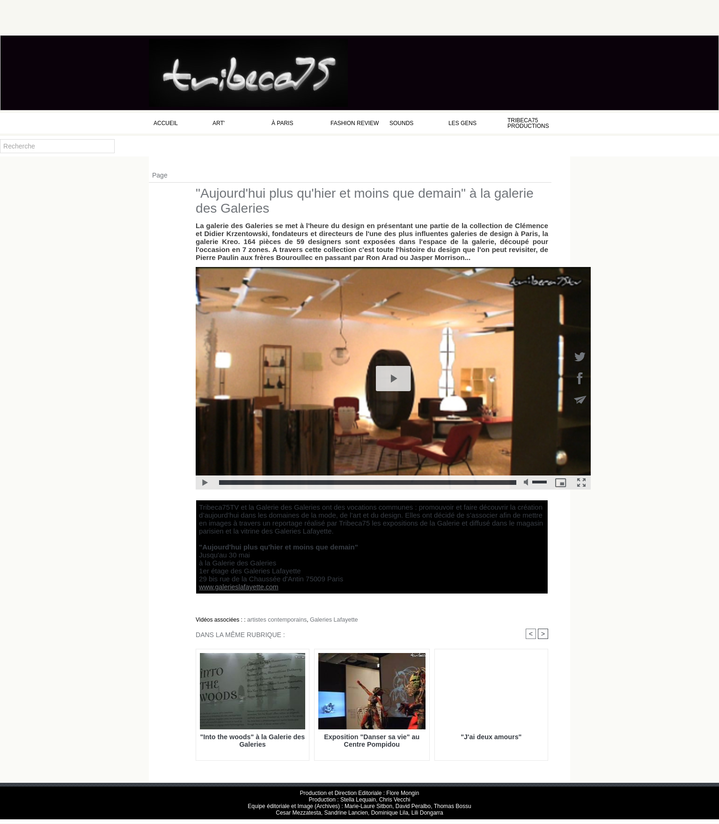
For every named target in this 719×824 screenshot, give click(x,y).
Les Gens (462, 123)
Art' (219, 123)
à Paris (282, 123)
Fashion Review (354, 123)
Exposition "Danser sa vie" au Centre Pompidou (372, 741)
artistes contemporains (275, 619)
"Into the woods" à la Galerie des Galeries (252, 741)
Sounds (401, 123)
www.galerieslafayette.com (235, 587)
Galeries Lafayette (329, 619)
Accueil (166, 123)
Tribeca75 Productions (528, 123)
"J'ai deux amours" (491, 737)
